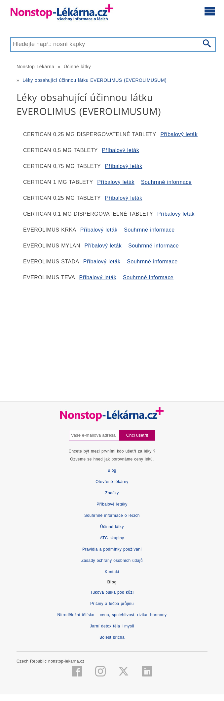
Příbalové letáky (112, 504)
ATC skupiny (112, 538)
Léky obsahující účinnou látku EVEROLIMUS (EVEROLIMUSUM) (94, 80)
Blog (112, 470)
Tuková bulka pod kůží (112, 592)
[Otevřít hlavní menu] (209, 11)
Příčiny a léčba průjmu (112, 603)
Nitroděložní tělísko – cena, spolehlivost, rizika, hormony (112, 615)
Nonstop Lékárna (35, 66)
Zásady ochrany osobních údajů (112, 560)
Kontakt (112, 571)
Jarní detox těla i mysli (112, 626)
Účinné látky (77, 66)
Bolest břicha (112, 637)
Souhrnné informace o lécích (112, 515)
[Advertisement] (112, 338)
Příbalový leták (179, 134)
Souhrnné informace (166, 182)
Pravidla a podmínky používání (112, 549)
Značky (112, 493)
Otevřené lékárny (112, 481)
